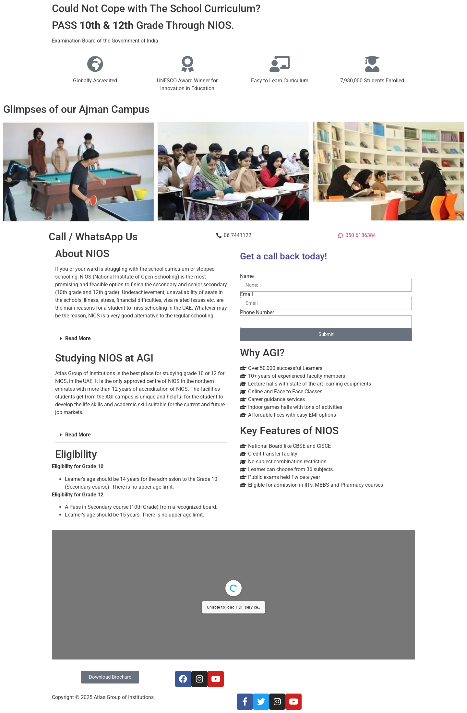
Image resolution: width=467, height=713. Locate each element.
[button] (141, 338)
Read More (78, 338)
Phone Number (257, 312)
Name (247, 276)
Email (246, 294)
